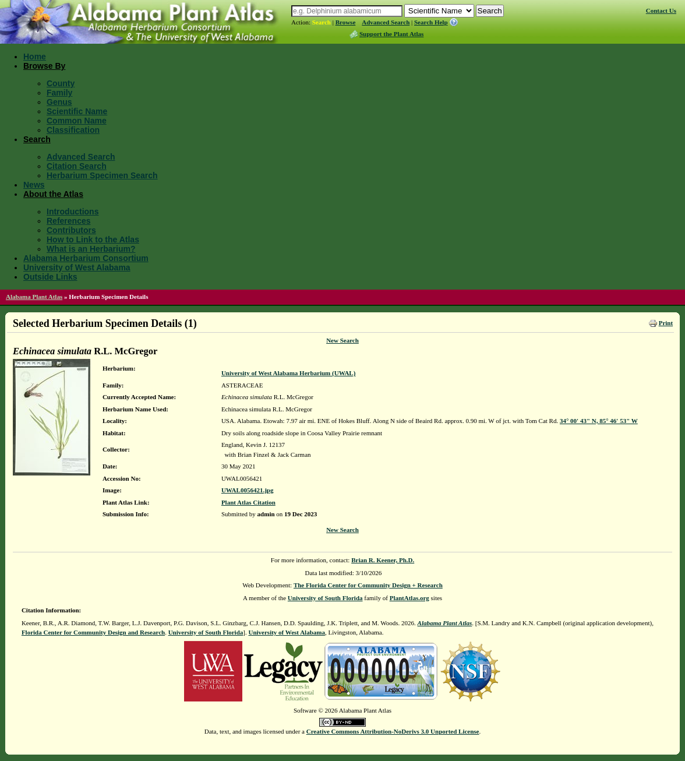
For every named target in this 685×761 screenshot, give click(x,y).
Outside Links (50, 276)
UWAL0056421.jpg (247, 490)
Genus (59, 102)
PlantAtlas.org (409, 597)
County (61, 83)
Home (34, 56)
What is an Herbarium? (91, 248)
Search (321, 22)
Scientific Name (77, 111)
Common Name (77, 120)
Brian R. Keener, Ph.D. (382, 559)
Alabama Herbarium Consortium (86, 258)
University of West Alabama (76, 267)
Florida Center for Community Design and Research (93, 632)
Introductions (72, 211)
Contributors (71, 230)
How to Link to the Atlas (93, 239)
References (69, 221)
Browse (346, 22)
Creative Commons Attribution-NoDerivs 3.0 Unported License (392, 731)
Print (666, 322)
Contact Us (661, 10)
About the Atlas (53, 194)
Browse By (44, 66)
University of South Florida (325, 597)
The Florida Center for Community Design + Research (368, 585)
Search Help (431, 22)
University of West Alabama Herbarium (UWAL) (288, 372)
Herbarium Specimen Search (102, 175)
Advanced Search (385, 22)
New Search (342, 340)
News (34, 184)
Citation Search (77, 166)
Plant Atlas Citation (248, 502)
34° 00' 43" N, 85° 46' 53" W (599, 420)
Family (59, 92)
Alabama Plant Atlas (34, 296)
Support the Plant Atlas (391, 33)
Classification (73, 130)
